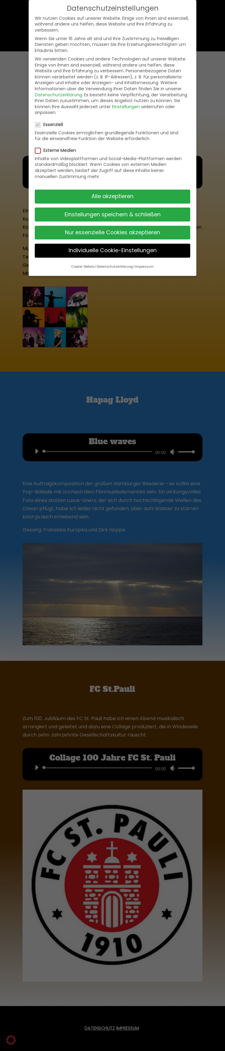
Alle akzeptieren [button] (112, 196)
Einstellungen (126, 107)
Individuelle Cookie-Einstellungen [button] (113, 250)
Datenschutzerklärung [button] (115, 266)
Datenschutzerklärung (58, 95)
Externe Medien (58, 150)
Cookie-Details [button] (83, 266)
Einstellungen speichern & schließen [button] (113, 214)
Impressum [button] (144, 266)
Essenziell (51, 125)
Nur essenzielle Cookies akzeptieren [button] (112, 232)
